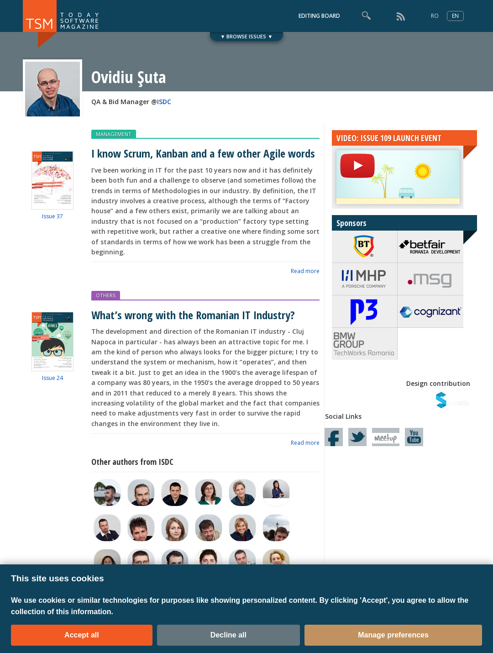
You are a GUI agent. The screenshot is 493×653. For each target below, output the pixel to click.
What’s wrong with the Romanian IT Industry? (193, 314)
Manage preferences (393, 635)
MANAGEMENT (113, 134)
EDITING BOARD (319, 16)
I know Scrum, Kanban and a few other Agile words (203, 153)
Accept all (81, 635)
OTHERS (105, 295)
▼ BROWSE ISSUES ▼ (246, 36)
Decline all (228, 635)
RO (435, 16)
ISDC (164, 101)
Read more (305, 271)
